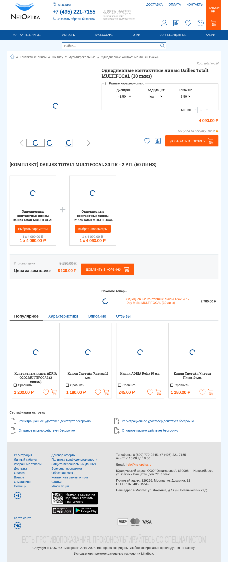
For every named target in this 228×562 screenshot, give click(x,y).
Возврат (20, 477)
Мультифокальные (82, 57)
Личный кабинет (25, 459)
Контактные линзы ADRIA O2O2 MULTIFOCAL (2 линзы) (35, 377)
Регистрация (23, 455)
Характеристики (63, 316)
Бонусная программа (67, 468)
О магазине (22, 482)
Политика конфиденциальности (75, 459)
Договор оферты (64, 455)
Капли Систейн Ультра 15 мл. (88, 375)
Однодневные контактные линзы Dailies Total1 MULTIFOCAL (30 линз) (33, 215)
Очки (136, 34)
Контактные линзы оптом (70, 477)
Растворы (68, 34)
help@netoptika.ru (139, 464)
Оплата (174, 4)
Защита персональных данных (74, 464)
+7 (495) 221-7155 (74, 12)
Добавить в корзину (187, 141)
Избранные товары (28, 464)
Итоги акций (60, 486)
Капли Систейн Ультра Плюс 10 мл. (192, 375)
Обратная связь (63, 473)
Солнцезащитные (173, 34)
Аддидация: (156, 90)
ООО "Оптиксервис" (64, 548)
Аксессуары (104, 34)
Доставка (154, 4)
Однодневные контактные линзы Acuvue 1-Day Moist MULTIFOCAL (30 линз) (157, 300)
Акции (210, 34)
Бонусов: (213, 9)
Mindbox (147, 553)
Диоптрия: (124, 90)
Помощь (20, 486)
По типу (57, 57)
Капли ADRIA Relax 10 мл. (140, 373)
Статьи (57, 482)
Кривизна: (186, 90)
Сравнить (22, 385)
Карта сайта (22, 518)
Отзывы (123, 316)
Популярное (26, 316)
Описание (97, 316)
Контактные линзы (27, 34)
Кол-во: (186, 110)
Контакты (195, 4)
